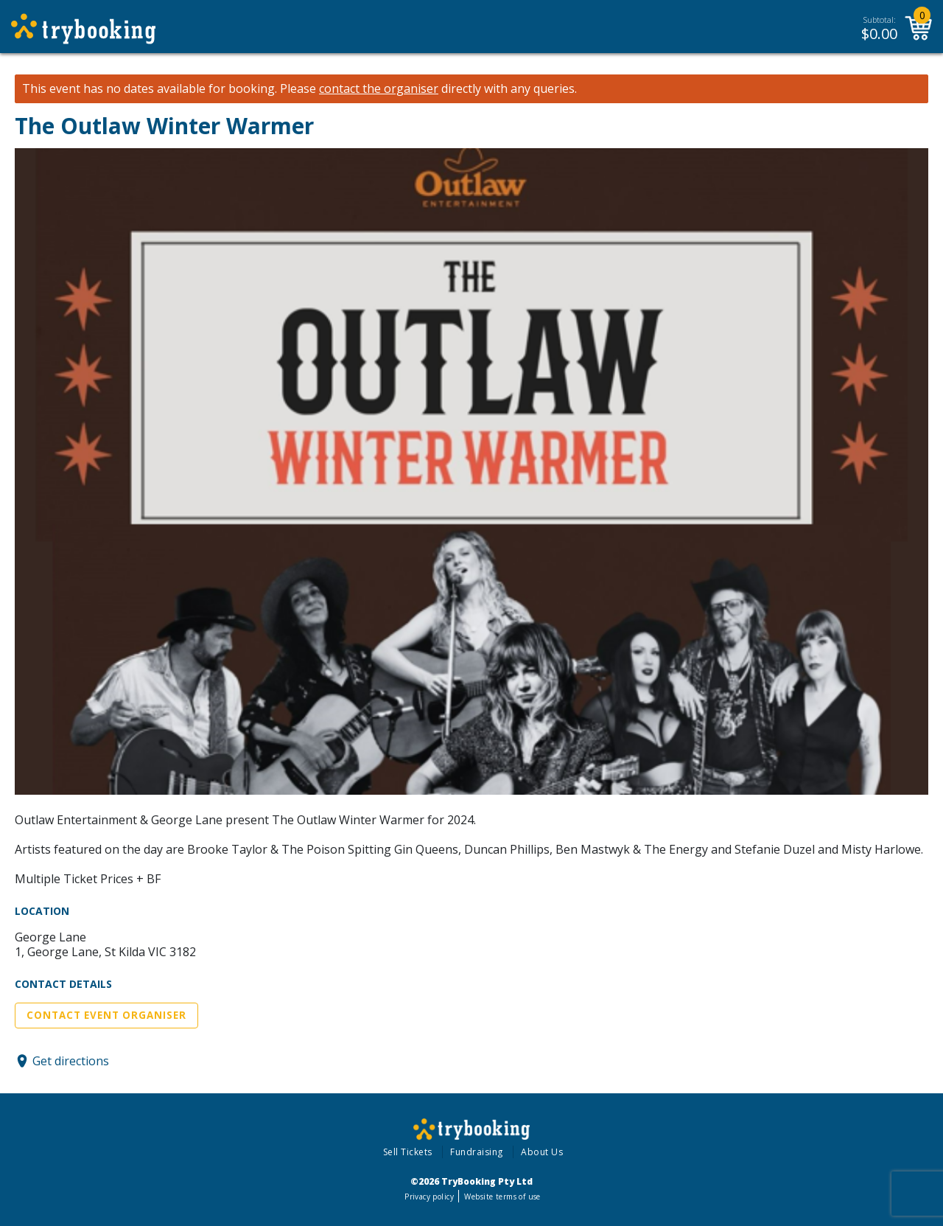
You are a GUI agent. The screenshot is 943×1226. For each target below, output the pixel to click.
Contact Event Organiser (106, 1015)
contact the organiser (378, 89)
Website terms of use (502, 1196)
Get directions (70, 1061)
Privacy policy (429, 1196)
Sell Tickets (407, 1152)
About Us (542, 1152)
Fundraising (476, 1152)
